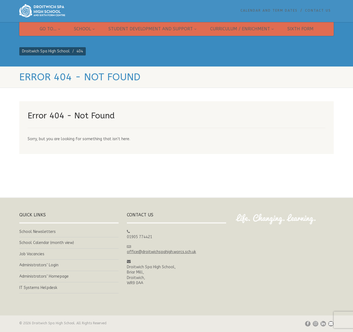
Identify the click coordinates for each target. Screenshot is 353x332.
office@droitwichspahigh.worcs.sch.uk (161, 251)
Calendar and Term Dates (269, 10)
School (84, 28)
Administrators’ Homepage (44, 276)
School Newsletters (37, 231)
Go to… (50, 28)
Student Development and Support (152, 28)
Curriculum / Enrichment (242, 28)
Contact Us (318, 10)
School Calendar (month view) (46, 242)
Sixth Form (300, 28)
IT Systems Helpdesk (38, 287)
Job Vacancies (31, 254)
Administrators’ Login (38, 265)
